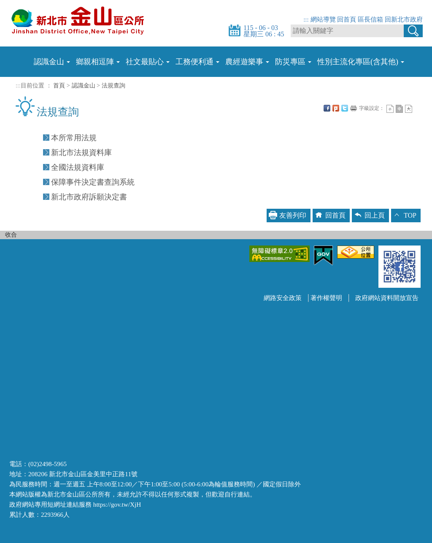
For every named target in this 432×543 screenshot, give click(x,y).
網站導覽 (323, 19)
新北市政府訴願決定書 (89, 197)
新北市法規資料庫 (81, 152)
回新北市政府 (404, 19)
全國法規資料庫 (77, 167)
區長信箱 (370, 19)
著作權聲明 (326, 297)
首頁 (59, 85)
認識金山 (83, 85)
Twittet (344, 108)
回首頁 (346, 19)
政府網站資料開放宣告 (386, 297)
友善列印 (353, 108)
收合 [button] (11, 235)
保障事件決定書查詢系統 (93, 182)
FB (327, 108)
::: (306, 19)
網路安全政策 (283, 297)
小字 (390, 109)
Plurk (335, 108)
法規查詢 (113, 85)
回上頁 (374, 215)
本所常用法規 (74, 138)
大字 (408, 109)
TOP (410, 215)
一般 (399, 109)
